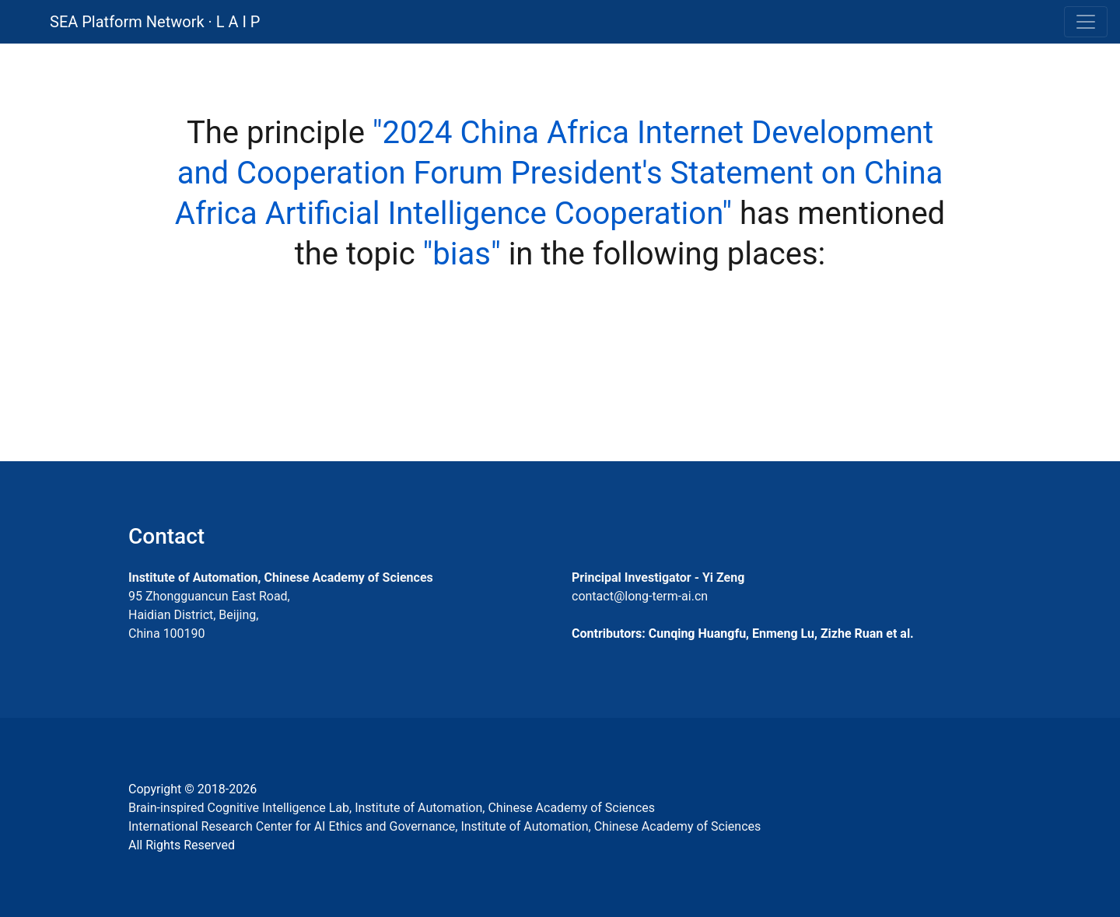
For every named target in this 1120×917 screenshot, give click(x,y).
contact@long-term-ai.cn (640, 596)
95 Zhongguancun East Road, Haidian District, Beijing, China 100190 (209, 615)
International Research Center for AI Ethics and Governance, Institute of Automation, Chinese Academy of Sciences (444, 826)
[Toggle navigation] (1086, 21)
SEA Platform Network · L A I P (155, 21)
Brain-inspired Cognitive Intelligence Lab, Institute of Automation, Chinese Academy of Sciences (391, 807)
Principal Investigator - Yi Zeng (658, 577)
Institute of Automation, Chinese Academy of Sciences (280, 577)
